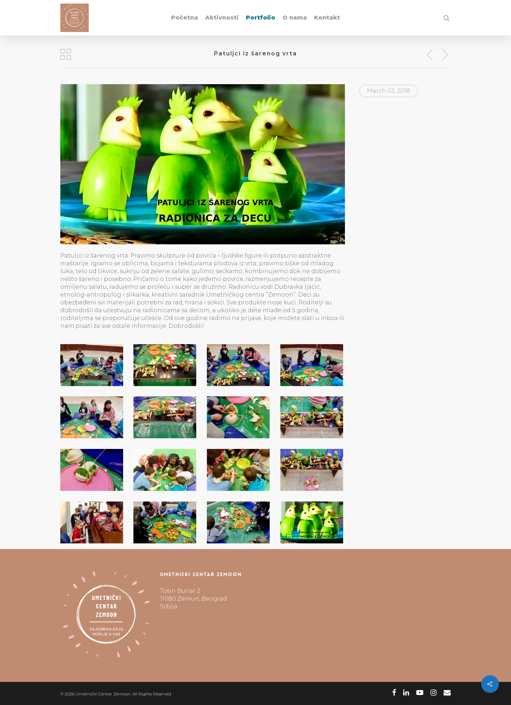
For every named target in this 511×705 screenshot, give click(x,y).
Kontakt (327, 18)
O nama (294, 18)
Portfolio (260, 18)
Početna (184, 18)
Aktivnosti (222, 18)
